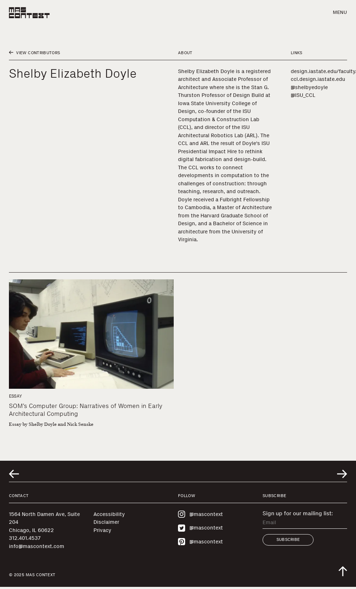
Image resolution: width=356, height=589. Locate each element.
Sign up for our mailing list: (298, 513)
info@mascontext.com (36, 546)
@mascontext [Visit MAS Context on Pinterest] (200, 541)
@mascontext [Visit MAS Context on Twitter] (200, 528)
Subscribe (288, 539)
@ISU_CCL (303, 95)
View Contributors (34, 52)
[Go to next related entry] (342, 474)
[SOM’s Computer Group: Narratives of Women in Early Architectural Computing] (91, 334)
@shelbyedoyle (309, 87)
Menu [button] (340, 12)
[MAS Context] (29, 12)
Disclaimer (106, 522)
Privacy (102, 530)
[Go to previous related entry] (14, 474)
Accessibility (109, 514)
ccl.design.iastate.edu (318, 79)
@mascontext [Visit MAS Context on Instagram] (200, 514)
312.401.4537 (25, 538)
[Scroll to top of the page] (342, 571)
